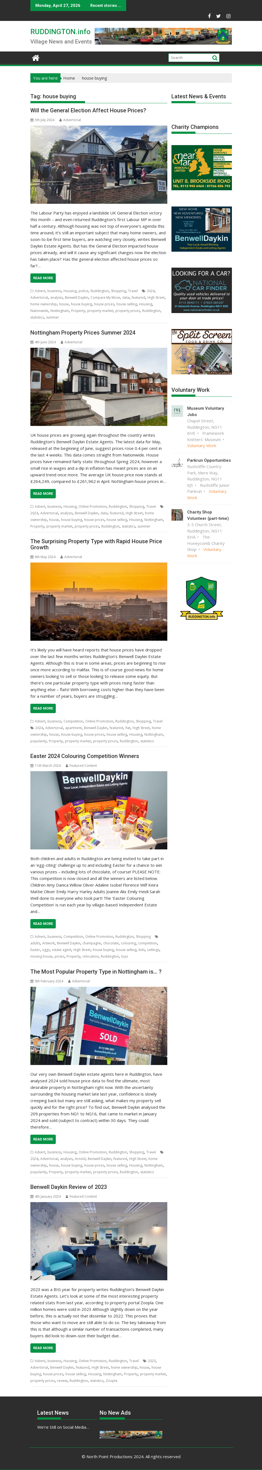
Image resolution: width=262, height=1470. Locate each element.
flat (127, 728)
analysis (56, 297)
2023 (152, 1360)
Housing (69, 291)
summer (52, 317)
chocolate (111, 943)
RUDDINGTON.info (60, 32)
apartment (73, 728)
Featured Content (81, 765)
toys (124, 956)
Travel (133, 291)
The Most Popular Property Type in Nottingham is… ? (96, 971)
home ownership (43, 304)
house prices (104, 304)
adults (35, 943)
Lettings (153, 949)
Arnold (80, 1158)
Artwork (48, 943)
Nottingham (60, 310)
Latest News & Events (198, 96)
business (54, 291)
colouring (128, 943)
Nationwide (39, 310)
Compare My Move (105, 297)
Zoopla (111, 1380)
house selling (127, 304)
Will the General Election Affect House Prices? (88, 110)
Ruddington (100, 291)
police (83, 291)
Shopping (118, 291)
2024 (151, 291)
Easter (35, 949)
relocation (91, 956)
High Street (156, 297)
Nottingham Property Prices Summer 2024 (82, 332)
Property (78, 310)
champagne (92, 943)
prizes (59, 956)
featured (138, 297)
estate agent (61, 949)
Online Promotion (93, 506)
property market (100, 310)
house (64, 304)
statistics (37, 317)
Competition (73, 721)
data (125, 297)
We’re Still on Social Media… (63, 1427)
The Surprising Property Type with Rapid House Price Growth (96, 544)
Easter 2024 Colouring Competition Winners (84, 756)
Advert (40, 291)
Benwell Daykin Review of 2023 (68, 1187)
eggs (46, 949)
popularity (38, 741)
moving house (41, 956)
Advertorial (70, 120)
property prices (127, 310)
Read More (43, 278)
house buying (81, 304)
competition (147, 943)
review (62, 1380)
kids (142, 949)
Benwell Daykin (76, 297)
